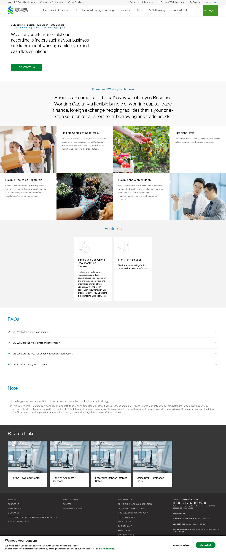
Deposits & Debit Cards (57, 10)
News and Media (70, 493)
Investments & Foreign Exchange (95, 10)
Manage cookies (181, 546)
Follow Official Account (171, 2)
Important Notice (126, 511)
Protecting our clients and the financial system (32, 511)
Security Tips (124, 515)
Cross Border (75, 2)
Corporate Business (50, 2)
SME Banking (157, 10)
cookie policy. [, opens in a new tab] (108, 550)
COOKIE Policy (125, 520)
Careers (67, 498)
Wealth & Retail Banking (20, 2)
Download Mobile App (139, 2)
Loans (140, 10)
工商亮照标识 (123, 533)
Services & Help (179, 10)
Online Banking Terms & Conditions (135, 498)
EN (215, 2)
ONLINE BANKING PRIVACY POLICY (133, 502)
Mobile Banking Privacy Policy (133, 507)
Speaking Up (13, 507)
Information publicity (18, 515)
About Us (12, 493)
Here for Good (125, 493)
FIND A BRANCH (14, 502)
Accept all (205, 546)
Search (195, 2)
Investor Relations (72, 502)
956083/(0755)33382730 (189, 496)
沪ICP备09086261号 (126, 529)
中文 (208, 2)
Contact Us (13, 498)
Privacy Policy (125, 524)
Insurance (126, 10)
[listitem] (92, 266)
